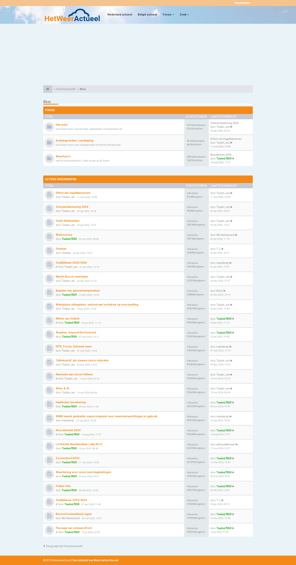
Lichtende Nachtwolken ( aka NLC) (79, 444)
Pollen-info (63, 486)
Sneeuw (61, 248)
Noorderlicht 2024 (220, 154)
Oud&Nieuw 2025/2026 (71, 262)
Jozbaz (66, 252)
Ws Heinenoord (225, 234)
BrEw (219, 290)
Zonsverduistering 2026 (224, 123)
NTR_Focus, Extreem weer (74, 346)
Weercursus (64, 234)
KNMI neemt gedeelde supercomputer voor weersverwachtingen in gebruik (106, 416)
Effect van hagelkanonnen (226, 138)
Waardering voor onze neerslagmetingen (83, 472)
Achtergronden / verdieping (74, 140)
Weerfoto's (63, 156)
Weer (47, 101)
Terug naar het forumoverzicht (62, 546)
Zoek (184, 14)
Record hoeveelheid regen (74, 514)
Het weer (62, 124)
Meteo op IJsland (67, 318)
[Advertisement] (148, 55)
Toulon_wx (222, 126)
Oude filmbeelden (67, 220)
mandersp (222, 262)
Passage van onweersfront (74, 528)
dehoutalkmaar (225, 444)
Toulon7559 (223, 158)
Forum (168, 14)
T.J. (218, 248)
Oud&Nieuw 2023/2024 (71, 500)
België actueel (147, 14)
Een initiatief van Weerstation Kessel (95, 560)
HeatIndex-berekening (71, 402)
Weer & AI (62, 388)
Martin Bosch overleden (72, 276)
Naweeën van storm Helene (74, 374)
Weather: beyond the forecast (76, 332)
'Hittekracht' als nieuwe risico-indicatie (82, 360)
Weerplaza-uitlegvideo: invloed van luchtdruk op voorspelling (97, 304)
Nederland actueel (119, 14)
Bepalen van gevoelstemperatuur (78, 290)
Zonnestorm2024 (67, 458)
